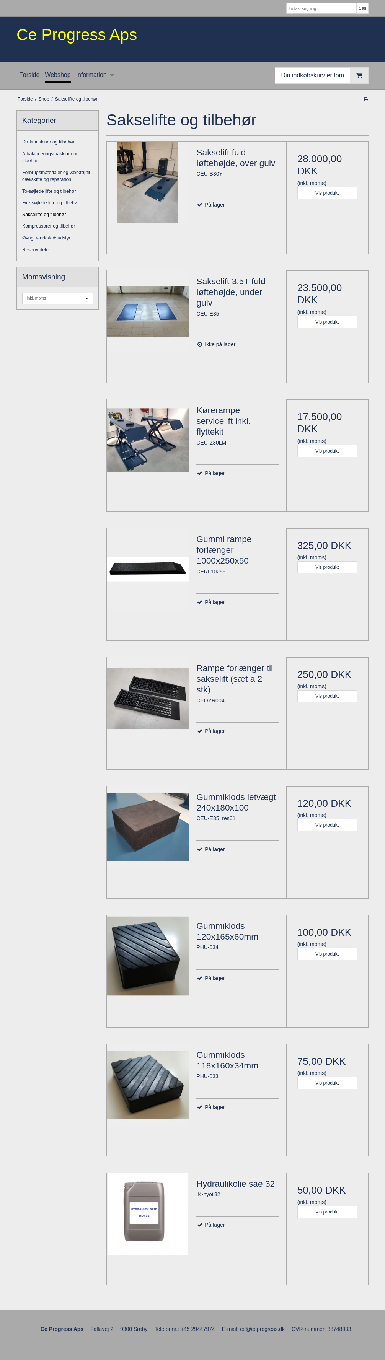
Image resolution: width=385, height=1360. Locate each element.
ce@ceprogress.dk (262, 1329)
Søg (362, 8)
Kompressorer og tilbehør (48, 226)
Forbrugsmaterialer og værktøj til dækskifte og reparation (56, 176)
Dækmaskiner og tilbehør (48, 142)
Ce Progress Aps (76, 35)
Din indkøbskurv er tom (325, 75)
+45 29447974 (198, 1329)
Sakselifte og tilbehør (44, 214)
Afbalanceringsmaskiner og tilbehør (50, 157)
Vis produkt (327, 193)
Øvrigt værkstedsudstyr (46, 238)
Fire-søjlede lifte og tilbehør (50, 202)
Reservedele (35, 249)
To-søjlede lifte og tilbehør (49, 191)
